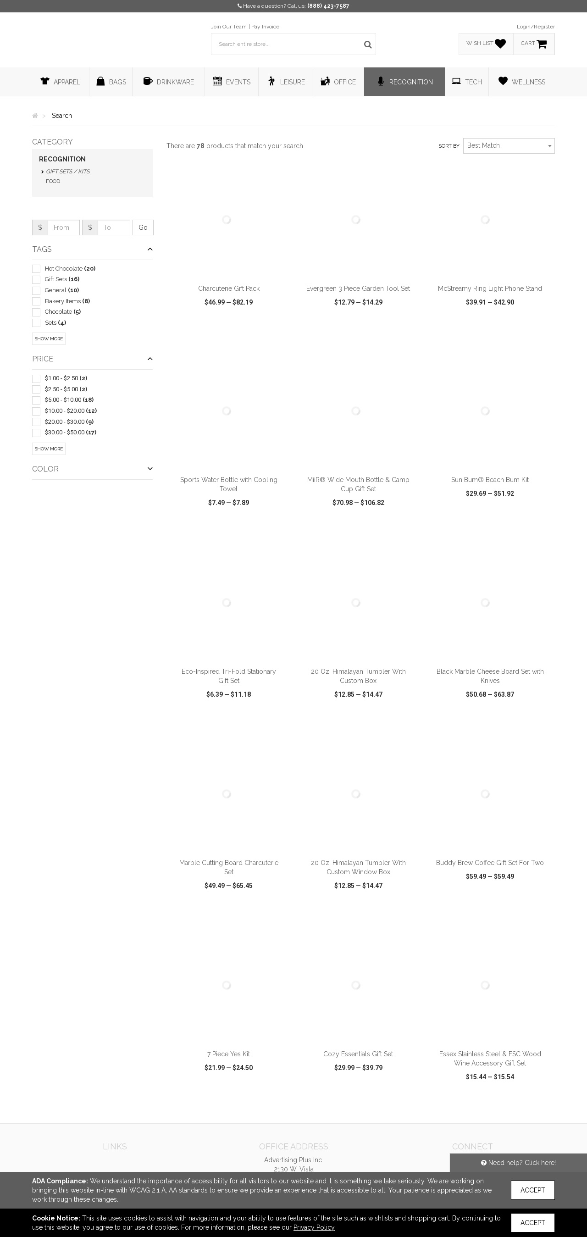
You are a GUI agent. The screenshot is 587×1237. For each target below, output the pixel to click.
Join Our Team (229, 26)
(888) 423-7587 (328, 6)
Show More (49, 338)
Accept (533, 1190)
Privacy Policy (314, 1227)
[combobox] (509, 146)
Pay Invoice (265, 26)
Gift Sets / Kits (67, 171)
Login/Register (536, 26)
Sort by (449, 146)
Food (53, 181)
